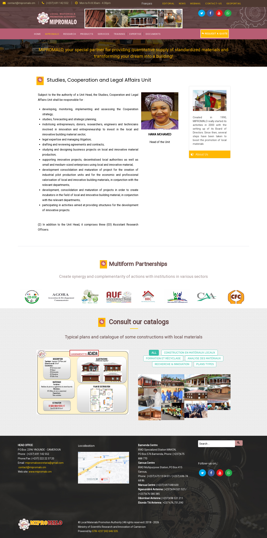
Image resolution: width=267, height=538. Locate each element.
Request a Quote (215, 33)
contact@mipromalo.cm (32, 467)
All (153, 352)
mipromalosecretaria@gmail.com (44, 462)
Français (147, 3)
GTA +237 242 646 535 (105, 531)
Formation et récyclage (163, 358)
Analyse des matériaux (204, 358)
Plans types (205, 364)
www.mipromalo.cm (40, 471)
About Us (202, 153)
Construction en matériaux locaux (189, 352)
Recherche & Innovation (172, 364)
